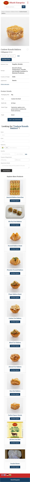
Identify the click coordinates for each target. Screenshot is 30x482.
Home (3, 11)
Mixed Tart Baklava (15, 342)
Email (2, 138)
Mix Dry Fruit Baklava (15, 221)
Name (2, 132)
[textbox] (11, 55)
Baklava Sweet (14, 11)
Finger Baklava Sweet (15, 294)
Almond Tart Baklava (15, 367)
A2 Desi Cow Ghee (15, 439)
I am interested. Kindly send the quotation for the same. (15, 166)
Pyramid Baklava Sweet (15, 246)
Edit (18, 56)
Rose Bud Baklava (15, 391)
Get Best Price (6, 59)
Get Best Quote (15, 200)
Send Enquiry (15, 480)
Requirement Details (5, 163)
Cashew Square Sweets (15, 415)
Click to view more (5, 84)
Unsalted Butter (15, 463)
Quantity (3, 151)
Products (8, 11)
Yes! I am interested (15, 119)
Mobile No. (3, 144)
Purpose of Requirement (6, 157)
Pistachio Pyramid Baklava (15, 270)
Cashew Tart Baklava (15, 318)
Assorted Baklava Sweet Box (15, 197)
